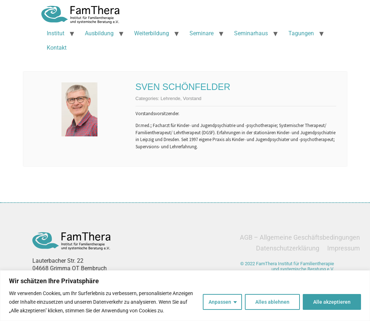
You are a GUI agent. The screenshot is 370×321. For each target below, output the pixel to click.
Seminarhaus (251, 33)
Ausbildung (99, 33)
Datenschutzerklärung (287, 248)
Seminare (201, 33)
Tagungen (301, 33)
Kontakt (57, 47)
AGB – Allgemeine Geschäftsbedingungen (300, 237)
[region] (185, 295)
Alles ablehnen (272, 302)
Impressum (343, 248)
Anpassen (220, 302)
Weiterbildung (151, 33)
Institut (55, 33)
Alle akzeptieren (332, 302)
